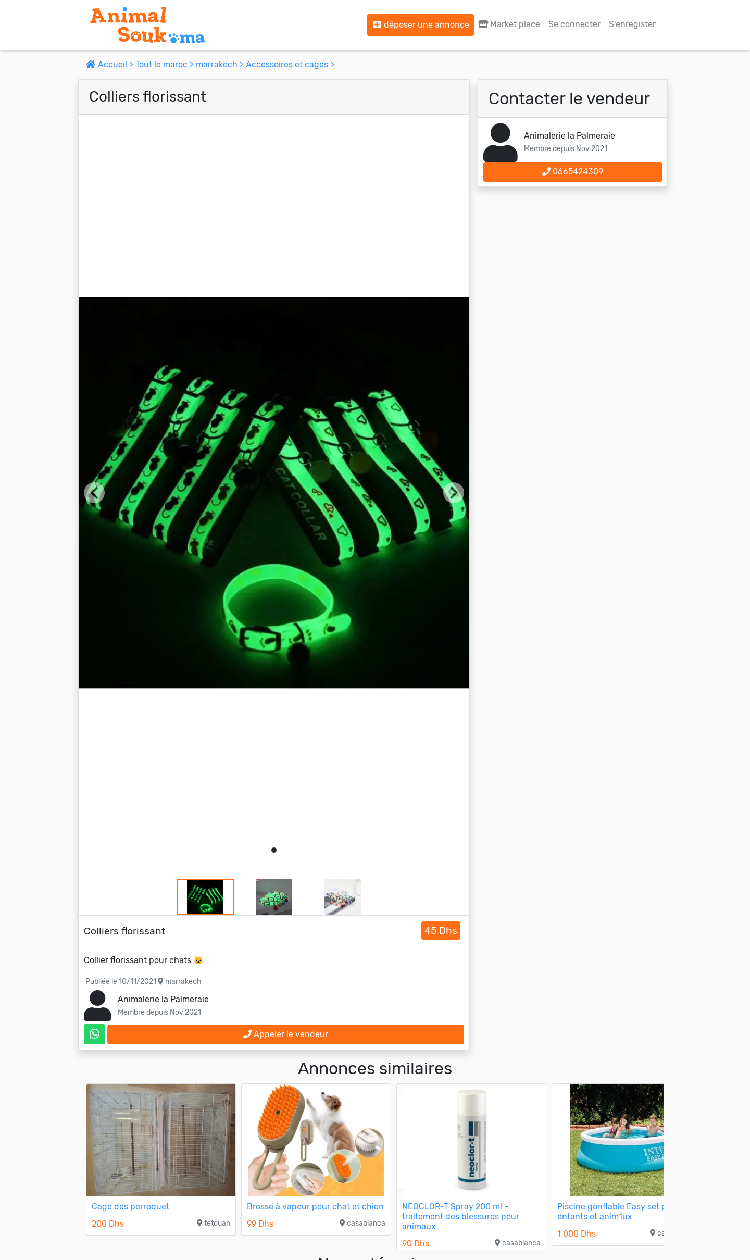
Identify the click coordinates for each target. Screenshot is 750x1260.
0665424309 (572, 172)
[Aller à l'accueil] (147, 25)
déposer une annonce (420, 25)
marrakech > (221, 64)
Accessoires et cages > (290, 64)
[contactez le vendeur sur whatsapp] (94, 1034)
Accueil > (110, 64)
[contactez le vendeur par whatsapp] (94, 1034)
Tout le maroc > (165, 64)
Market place (509, 24)
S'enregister (632, 24)
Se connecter (574, 24)
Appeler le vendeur (285, 1034)
